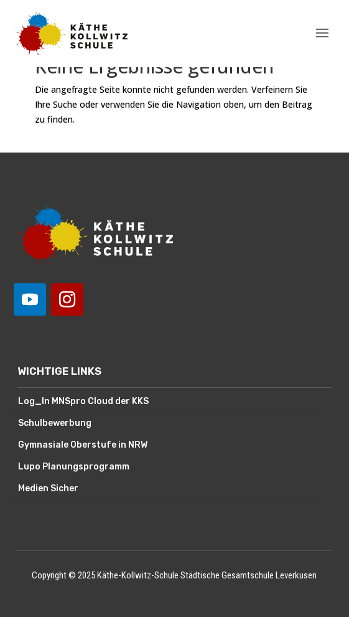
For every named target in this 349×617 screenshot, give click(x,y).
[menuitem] (163, 402)
